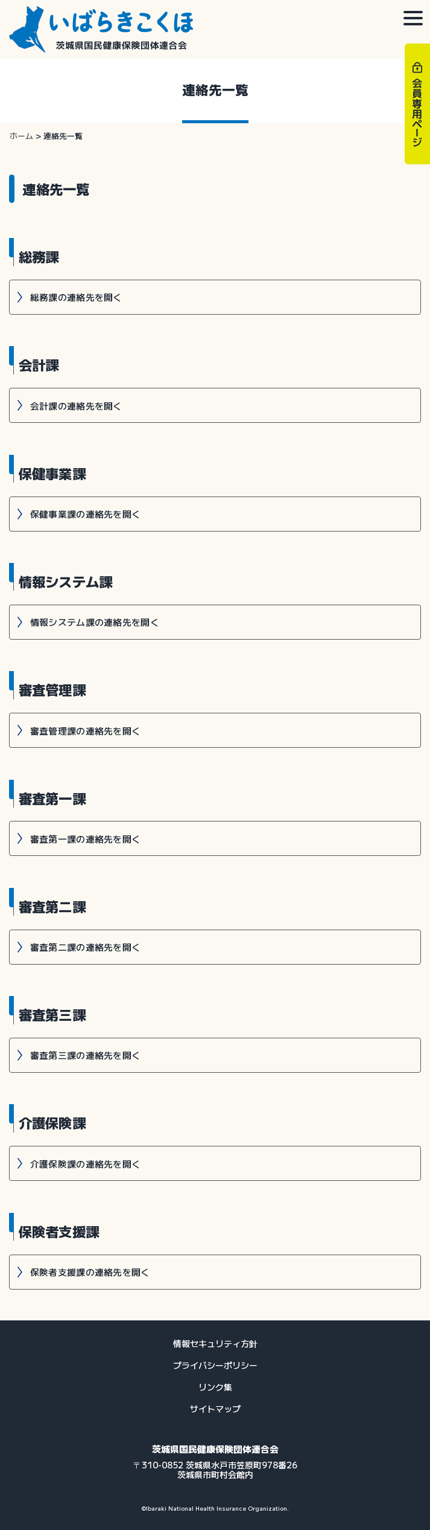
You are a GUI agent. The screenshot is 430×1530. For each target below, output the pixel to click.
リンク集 (215, 1387)
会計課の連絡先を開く (76, 405)
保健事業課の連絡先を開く (85, 513)
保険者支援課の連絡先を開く (90, 1271)
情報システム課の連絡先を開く (94, 622)
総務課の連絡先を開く (76, 297)
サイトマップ (215, 1409)
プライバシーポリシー (215, 1365)
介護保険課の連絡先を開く (85, 1163)
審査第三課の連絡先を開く (85, 1055)
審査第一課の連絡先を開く (85, 838)
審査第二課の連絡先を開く (85, 946)
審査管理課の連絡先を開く (85, 730)
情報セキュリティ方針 (215, 1343)
